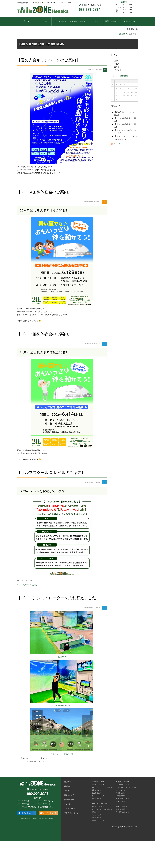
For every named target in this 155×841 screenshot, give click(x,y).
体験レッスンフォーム (48, 813)
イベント (117, 70)
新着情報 (67, 786)
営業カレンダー (69, 795)
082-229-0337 (89, 9)
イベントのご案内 (98, 796)
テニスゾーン (43, 21)
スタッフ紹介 (96, 798)
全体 (116, 61)
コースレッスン (121, 790)
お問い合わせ (129, 21)
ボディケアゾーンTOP (100, 804)
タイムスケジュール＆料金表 (102, 809)
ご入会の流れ (96, 793)
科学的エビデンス (98, 820)
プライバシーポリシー (72, 813)
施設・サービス (112, 21)
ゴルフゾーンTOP (122, 782)
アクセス (95, 21)
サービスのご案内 (122, 812)
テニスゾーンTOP (98, 782)
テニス (117, 64)
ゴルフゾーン (60, 21)
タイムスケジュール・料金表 (102, 787)
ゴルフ (117, 67)
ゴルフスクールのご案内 (27, 585)
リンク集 (67, 804)
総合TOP (26, 21)
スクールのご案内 (98, 785)
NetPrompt (125, 827)
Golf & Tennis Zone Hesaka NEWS (41, 43)
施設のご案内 (120, 809)
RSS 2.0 (115, 143)
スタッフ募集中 (69, 809)
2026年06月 (124, 76)
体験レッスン (96, 790)
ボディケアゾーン (77, 21)
